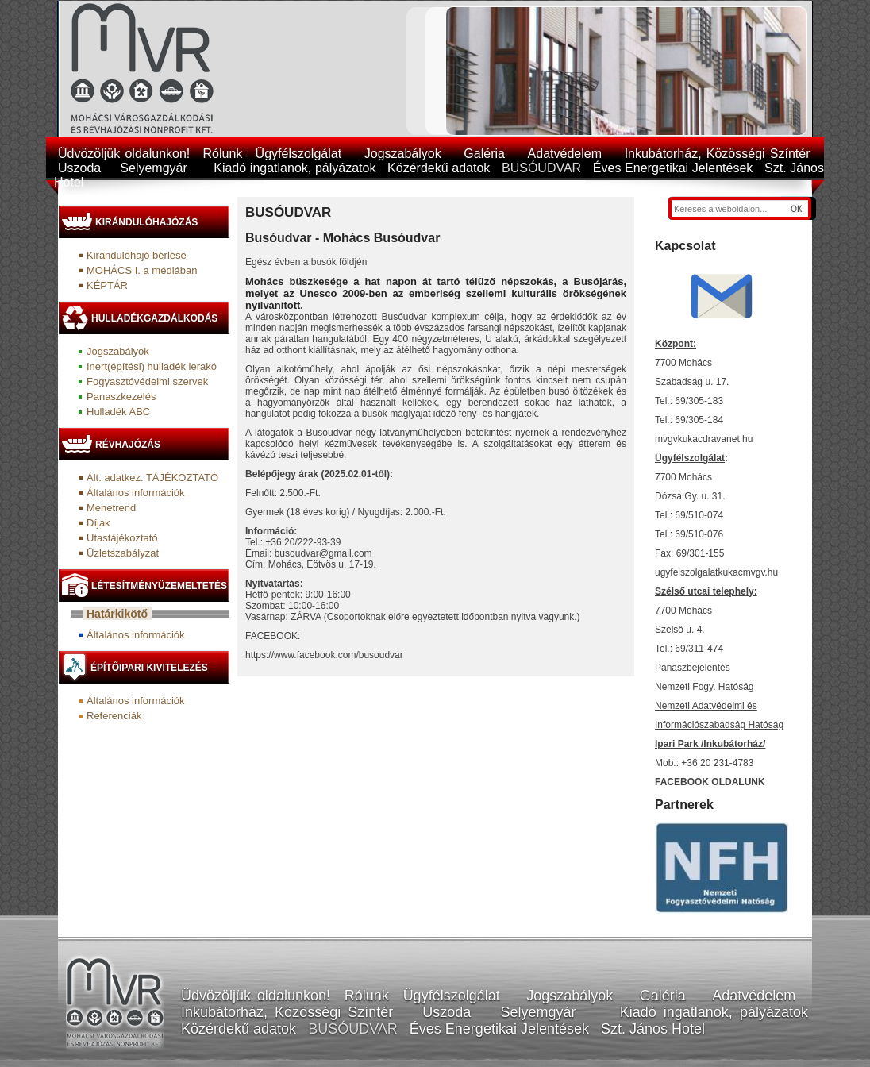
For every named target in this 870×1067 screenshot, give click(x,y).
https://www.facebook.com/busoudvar (324, 655)
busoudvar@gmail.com (323, 553)
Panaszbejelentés (692, 667)
